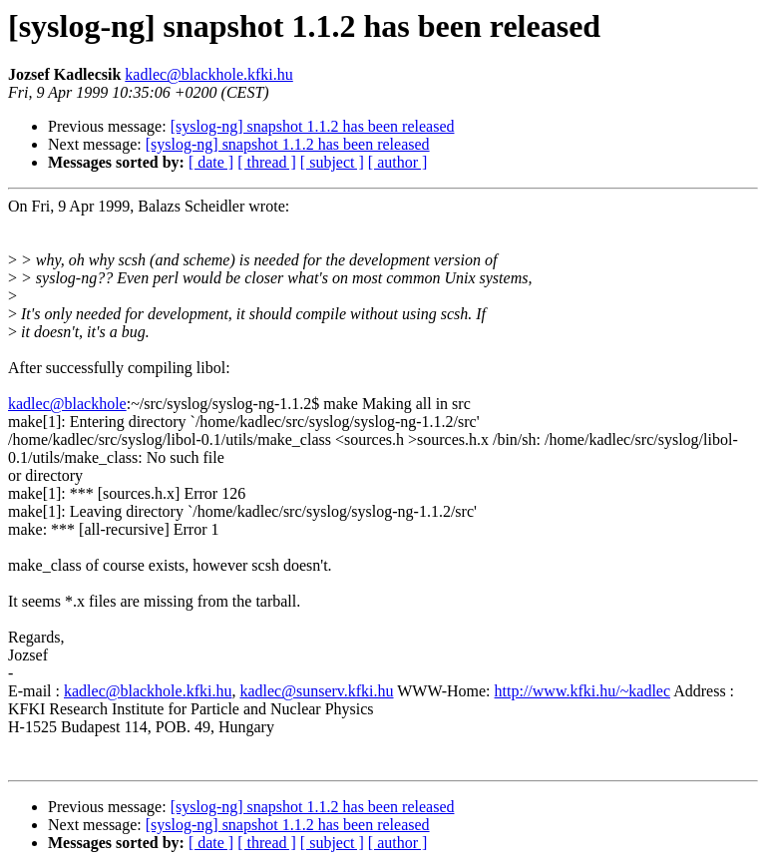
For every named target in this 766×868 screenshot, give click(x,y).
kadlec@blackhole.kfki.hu (208, 74)
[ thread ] (266, 162)
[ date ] (211, 162)
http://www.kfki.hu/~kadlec (582, 690)
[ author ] (398, 162)
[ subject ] (332, 162)
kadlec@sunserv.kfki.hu (316, 690)
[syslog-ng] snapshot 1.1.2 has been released (313, 126)
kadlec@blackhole (67, 403)
